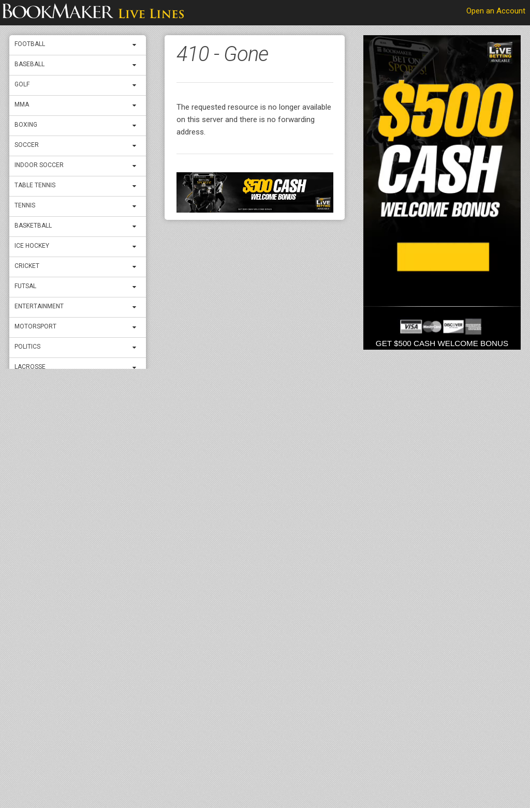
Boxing (25, 124)
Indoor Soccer (39, 165)
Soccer (26, 144)
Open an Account (495, 11)
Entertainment (39, 306)
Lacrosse (30, 366)
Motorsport (35, 326)
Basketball (33, 225)
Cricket (26, 266)
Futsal (25, 286)
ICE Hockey (31, 245)
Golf (22, 84)
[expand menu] (136, 45)
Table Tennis (34, 185)
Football (29, 44)
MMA (21, 104)
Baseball (29, 64)
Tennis (24, 205)
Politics (27, 346)
